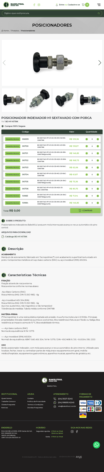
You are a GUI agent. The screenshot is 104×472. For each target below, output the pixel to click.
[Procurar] (98, 13)
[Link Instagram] (38, 4)
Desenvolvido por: (70, 457)
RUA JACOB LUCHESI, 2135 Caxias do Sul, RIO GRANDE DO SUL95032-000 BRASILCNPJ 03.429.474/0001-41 (16, 434)
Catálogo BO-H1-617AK (14, 236)
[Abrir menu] (99, 5)
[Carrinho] (85, 5)
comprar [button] (85, 210)
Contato (30, 398)
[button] (99, 62)
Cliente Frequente (8, 404)
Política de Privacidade (36, 401)
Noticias (4, 408)
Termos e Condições (35, 404)
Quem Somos (6, 398)
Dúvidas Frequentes (35, 408)
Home (5, 31)
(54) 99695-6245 (63, 402)
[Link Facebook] (34, 4)
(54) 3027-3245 (63, 398)
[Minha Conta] (67, 4)
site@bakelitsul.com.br (64, 406)
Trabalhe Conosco (8, 401)
